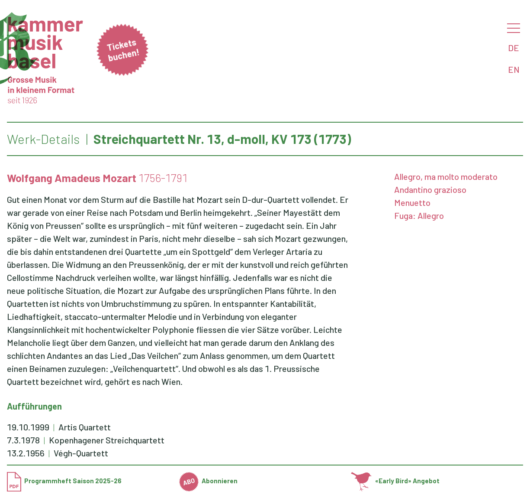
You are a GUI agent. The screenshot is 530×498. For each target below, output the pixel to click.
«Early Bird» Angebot (395, 481)
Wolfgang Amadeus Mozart (71, 177)
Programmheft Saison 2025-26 (64, 481)
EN (514, 69)
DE (513, 47)
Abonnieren (208, 481)
